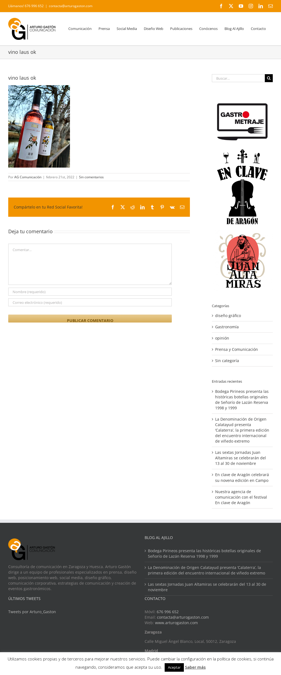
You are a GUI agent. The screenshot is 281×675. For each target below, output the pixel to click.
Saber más (195, 667)
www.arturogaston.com (176, 622)
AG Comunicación (27, 177)
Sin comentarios (91, 177)
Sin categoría (227, 360)
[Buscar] (269, 78)
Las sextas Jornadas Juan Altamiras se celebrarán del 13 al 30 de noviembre (240, 458)
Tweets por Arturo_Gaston (32, 611)
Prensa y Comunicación (236, 349)
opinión (222, 338)
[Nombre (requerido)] (90, 292)
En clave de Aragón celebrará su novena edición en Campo (242, 477)
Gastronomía (227, 326)
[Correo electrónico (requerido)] (90, 302)
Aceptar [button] (174, 667)
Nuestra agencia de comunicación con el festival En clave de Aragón (241, 497)
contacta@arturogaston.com (70, 6)
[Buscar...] (238, 78)
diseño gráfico (228, 315)
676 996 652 (168, 611)
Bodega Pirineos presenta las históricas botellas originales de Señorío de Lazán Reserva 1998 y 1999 (242, 399)
